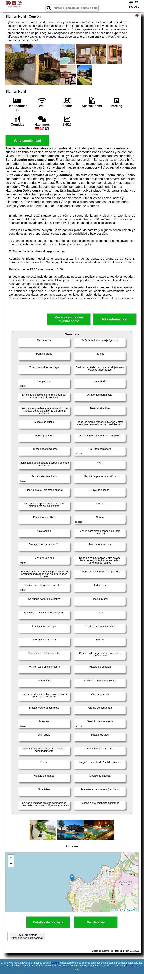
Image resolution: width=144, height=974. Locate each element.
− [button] (11, 864)
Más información (114, 319)
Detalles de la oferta (48, 922)
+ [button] (11, 858)
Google (55, 962)
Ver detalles (96, 922)
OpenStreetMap (129, 910)
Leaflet (114, 910)
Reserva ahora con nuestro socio (69, 319)
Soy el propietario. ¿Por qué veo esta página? (27, 936)
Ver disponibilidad (27, 140)
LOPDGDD (132, 965)
